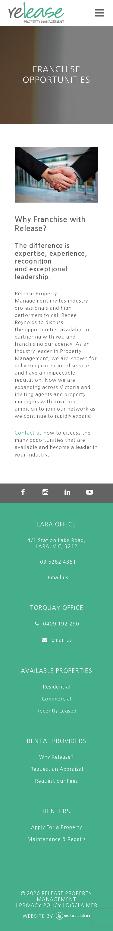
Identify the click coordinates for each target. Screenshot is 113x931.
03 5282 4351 (56, 561)
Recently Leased (56, 710)
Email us (56, 577)
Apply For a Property (56, 827)
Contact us (28, 432)
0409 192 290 (56, 624)
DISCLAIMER (81, 905)
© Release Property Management (56, 896)
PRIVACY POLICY (40, 905)
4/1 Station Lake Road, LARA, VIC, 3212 (56, 543)
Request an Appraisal (56, 769)
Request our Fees (56, 781)
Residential (57, 686)
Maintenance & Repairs (56, 839)
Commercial (56, 698)
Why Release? (56, 757)
